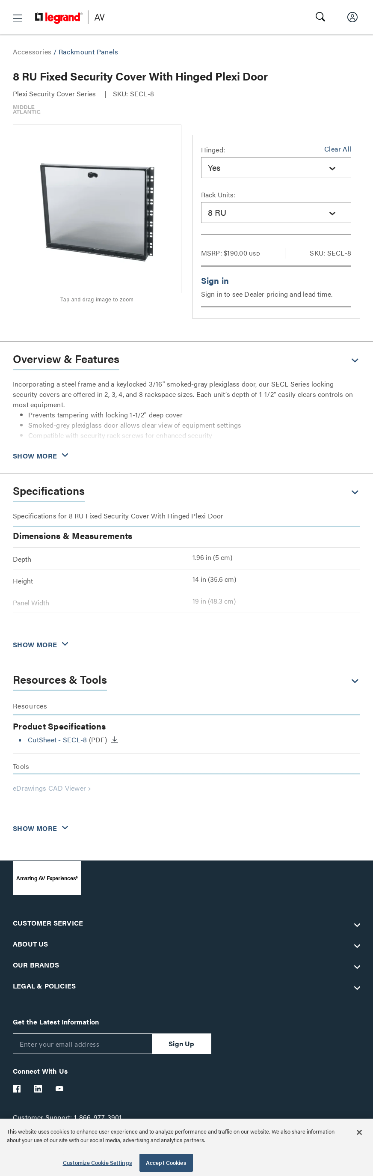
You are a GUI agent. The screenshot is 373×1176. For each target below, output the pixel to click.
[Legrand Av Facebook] (17, 1089)
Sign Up (181, 1043)
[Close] (359, 1132)
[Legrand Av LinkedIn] (38, 1089)
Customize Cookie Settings (97, 1162)
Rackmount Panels (88, 52)
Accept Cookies (166, 1162)
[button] (17, 18)
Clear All (337, 149)
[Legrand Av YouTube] (60, 1089)
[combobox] (276, 167)
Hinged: (213, 150)
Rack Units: (218, 194)
